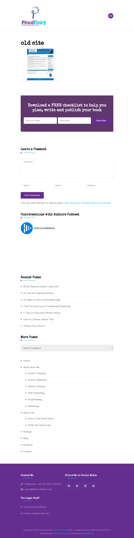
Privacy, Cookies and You (36, 513)
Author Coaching (37, 373)
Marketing (33, 406)
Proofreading (35, 399)
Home (26, 360)
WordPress (88, 533)
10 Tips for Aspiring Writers (38, 293)
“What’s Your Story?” (34, 326)
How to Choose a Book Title (38, 319)
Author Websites (37, 379)
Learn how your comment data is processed (86, 202)
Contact (27, 451)
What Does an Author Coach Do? (41, 286)
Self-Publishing (36, 393)
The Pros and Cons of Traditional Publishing (47, 306)
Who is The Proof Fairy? (41, 418)
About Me (28, 412)
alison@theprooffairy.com (38, 489)
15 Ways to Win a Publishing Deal (41, 299)
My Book (28, 445)
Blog (25, 438)
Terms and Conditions (35, 506)
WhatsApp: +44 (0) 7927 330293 (43, 484)
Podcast (27, 431)
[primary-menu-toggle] (110, 15)
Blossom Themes (62, 533)
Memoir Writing (36, 386)
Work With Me (31, 367)
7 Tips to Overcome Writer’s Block (41, 312)
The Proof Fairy (60, 530)
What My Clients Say (39, 425)
